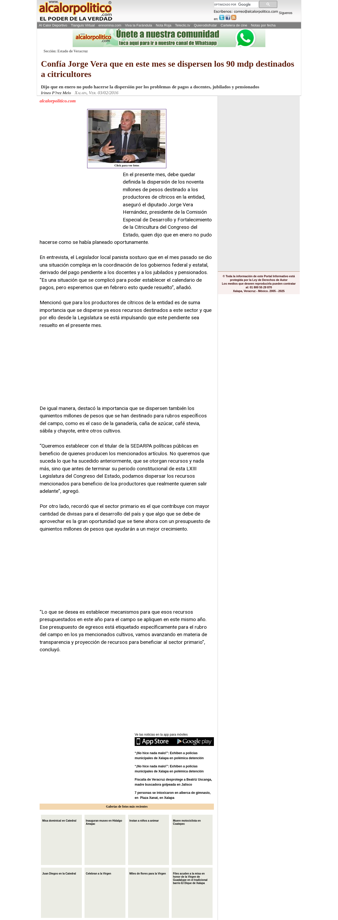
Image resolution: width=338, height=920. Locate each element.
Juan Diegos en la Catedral (59, 873)
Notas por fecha (263, 25)
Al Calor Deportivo (53, 25)
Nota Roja (163, 25)
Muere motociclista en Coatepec (187, 821)
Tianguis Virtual (83, 25)
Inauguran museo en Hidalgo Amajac (104, 821)
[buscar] (235, 4)
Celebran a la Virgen (98, 873)
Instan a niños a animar (144, 820)
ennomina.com (109, 25)
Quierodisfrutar (205, 25)
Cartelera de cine (234, 25)
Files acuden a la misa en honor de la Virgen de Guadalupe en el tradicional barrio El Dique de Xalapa (190, 878)
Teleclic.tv (182, 25)
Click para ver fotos (126, 138)
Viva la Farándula (138, 25)
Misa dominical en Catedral (59, 820)
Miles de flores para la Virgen (147, 873)
